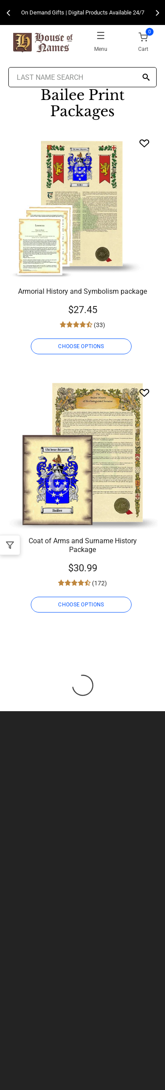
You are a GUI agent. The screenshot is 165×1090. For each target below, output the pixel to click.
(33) (98, 324)
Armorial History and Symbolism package (82, 291)
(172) (99, 583)
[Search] (146, 77)
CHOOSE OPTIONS (81, 346)
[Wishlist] (144, 143)
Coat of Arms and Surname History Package (83, 545)
